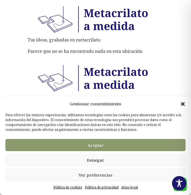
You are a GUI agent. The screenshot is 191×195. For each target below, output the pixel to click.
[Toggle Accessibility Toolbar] (179, 183)
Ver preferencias (95, 175)
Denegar (95, 160)
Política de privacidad (102, 187)
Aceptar (96, 145)
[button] (183, 104)
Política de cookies (67, 187)
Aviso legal (129, 187)
